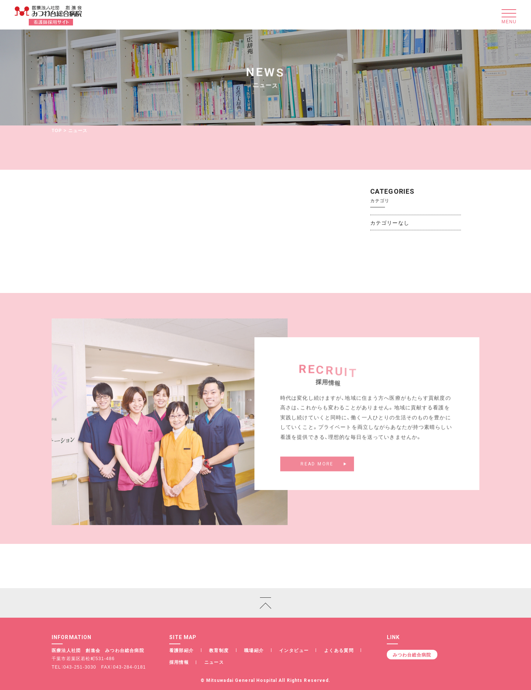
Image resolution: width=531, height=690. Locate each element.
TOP (57, 130)
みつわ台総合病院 (412, 654)
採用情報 (179, 662)
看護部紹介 (181, 650)
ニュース (214, 662)
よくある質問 (339, 650)
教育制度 (219, 650)
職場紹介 (254, 650)
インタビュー (294, 650)
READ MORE (317, 467)
